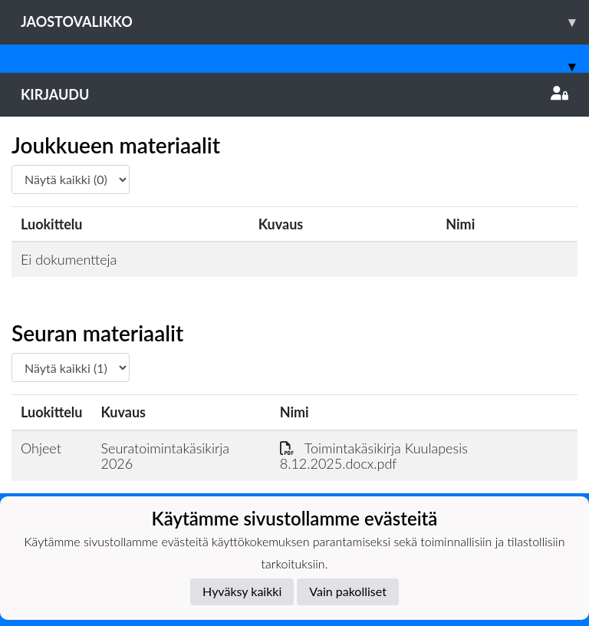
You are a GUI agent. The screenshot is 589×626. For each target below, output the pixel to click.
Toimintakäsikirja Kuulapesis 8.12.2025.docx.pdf (374, 456)
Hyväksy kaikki (241, 591)
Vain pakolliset (348, 591)
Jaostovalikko (305, 22)
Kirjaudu (294, 94)
